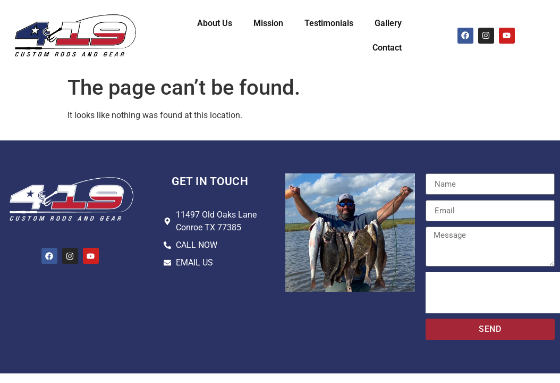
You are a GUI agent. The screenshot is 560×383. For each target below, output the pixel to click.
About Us (214, 23)
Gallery (388, 23)
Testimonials (328, 23)
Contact (387, 48)
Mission (268, 23)
